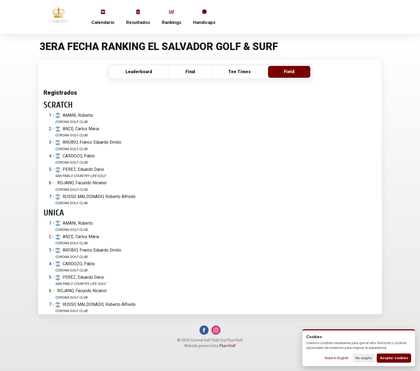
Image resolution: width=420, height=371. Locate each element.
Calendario (102, 17)
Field (289, 71)
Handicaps (204, 17)
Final (190, 71)
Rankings (171, 17)
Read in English (336, 358)
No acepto (363, 358)
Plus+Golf (227, 346)
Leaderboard (139, 71)
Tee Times (239, 71)
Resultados (138, 17)
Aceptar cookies (394, 358)
